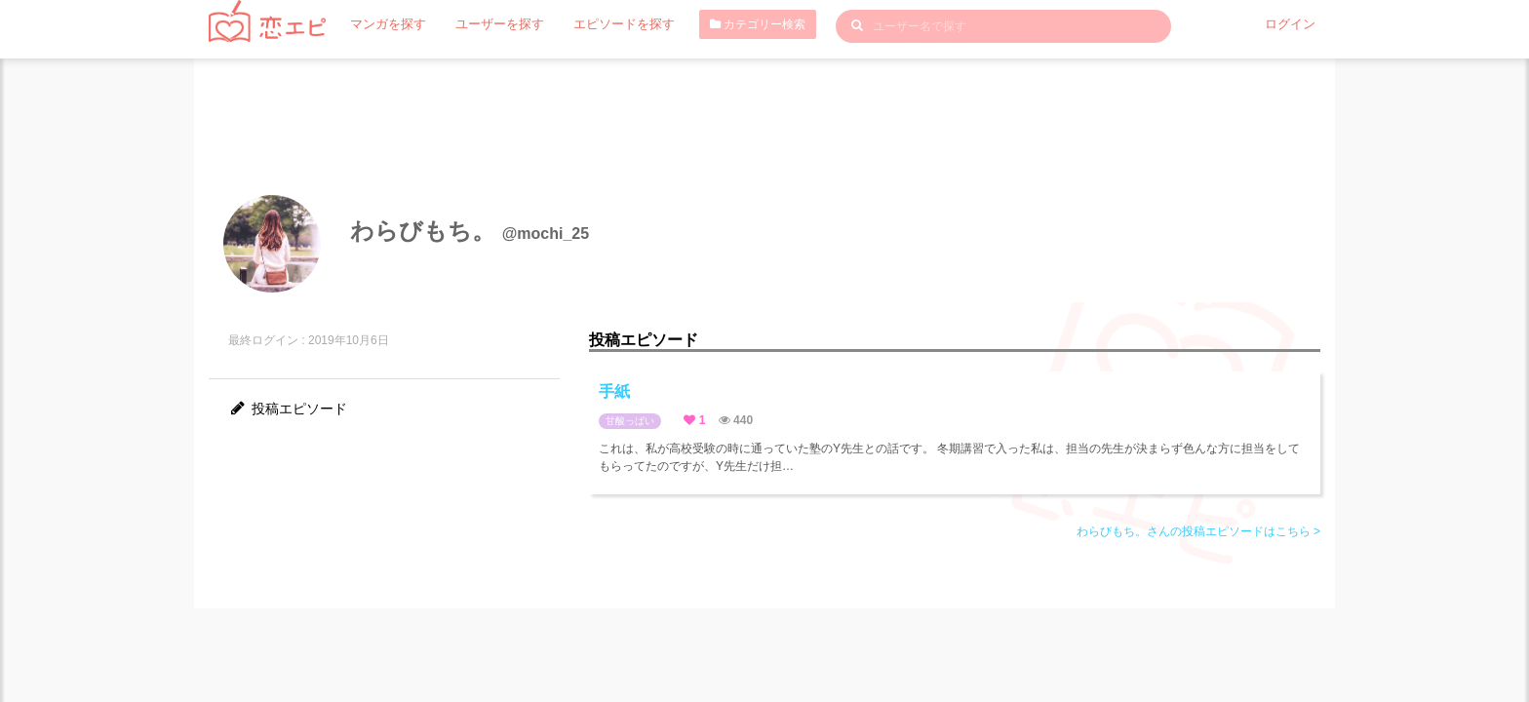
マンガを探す (385, 24)
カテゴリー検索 (737, 24)
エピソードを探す (607, 24)
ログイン (1292, 24)
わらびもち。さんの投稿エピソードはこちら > (1198, 531)
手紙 (614, 391)
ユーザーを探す (490, 24)
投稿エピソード (287, 408)
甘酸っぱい (630, 420)
